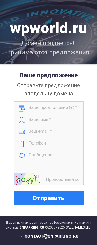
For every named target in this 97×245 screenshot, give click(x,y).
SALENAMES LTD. (78, 227)
